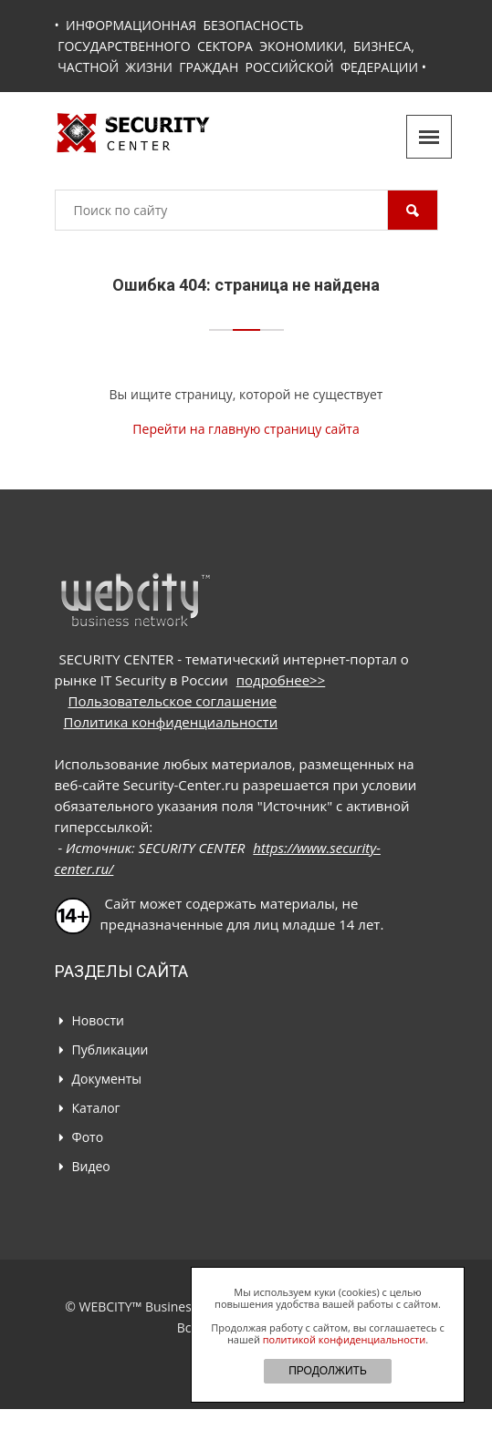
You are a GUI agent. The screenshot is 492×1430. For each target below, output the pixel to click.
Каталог (96, 1107)
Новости (98, 1020)
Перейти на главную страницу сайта (245, 428)
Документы (107, 1078)
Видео (91, 1166)
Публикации (110, 1049)
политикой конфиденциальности (344, 1339)
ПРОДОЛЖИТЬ (327, 1370)
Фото (88, 1137)
